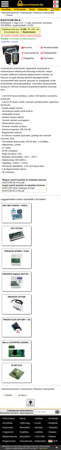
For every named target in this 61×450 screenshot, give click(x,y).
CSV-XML (40, 436)
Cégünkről (8, 432)
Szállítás (24, 432)
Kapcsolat (8, 427)
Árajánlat (53, 423)
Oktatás (52, 432)
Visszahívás (26, 441)
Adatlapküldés (50, 53)
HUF (53, 441)
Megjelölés (29, 58)
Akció (32, 9)
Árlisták (38, 427)
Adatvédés (40, 441)
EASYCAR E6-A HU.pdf (13, 182)
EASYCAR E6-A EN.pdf (13, 191)
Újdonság (42, 9)
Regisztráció (9, 441)
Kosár (38, 423)
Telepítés (53, 427)
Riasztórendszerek (10, 13)
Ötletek (52, 436)
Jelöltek (39, 418)
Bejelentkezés (10, 436)
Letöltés (39, 432)
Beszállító (25, 436)
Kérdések (53, 418)
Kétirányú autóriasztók (44, 13)
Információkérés (31, 53)
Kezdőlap (6, 9)
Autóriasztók (26, 13)
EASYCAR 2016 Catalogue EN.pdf (18, 188)
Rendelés (25, 427)
